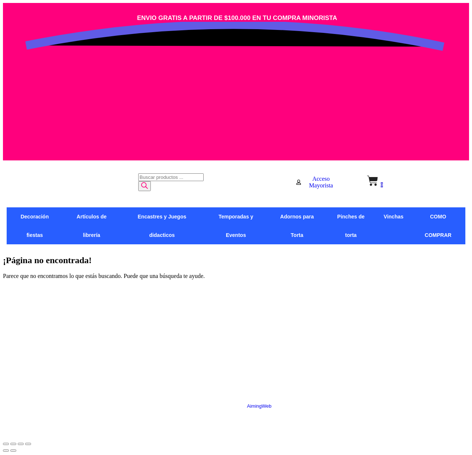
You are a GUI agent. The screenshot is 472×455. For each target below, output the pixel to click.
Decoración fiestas (35, 226)
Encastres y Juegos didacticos (162, 226)
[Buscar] (144, 186)
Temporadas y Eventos (235, 226)
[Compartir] (21, 444)
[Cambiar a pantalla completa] (13, 444)
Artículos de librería (91, 226)
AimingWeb (259, 406)
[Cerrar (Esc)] (28, 444)
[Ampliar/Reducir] (6, 444)
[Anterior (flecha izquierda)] (6, 450)
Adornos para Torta (297, 226)
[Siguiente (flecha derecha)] (13, 450)
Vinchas (393, 217)
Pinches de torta (350, 226)
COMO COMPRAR (438, 226)
